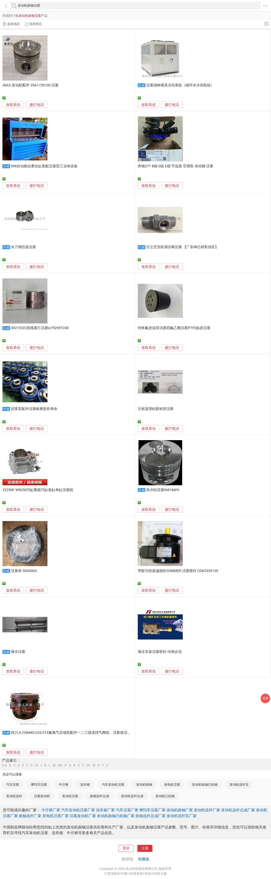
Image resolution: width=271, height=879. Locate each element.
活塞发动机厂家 (83, 816)
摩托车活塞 (39, 784)
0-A (4, 765)
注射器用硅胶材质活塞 (156, 409)
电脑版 (143, 859)
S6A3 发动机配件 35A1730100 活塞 (30, 85)
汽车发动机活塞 (113, 784)
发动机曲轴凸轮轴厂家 (116, 816)
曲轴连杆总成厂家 (151, 816)
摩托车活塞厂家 (152, 810)
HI (36, 765)
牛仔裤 (64, 784)
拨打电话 (37, 105)
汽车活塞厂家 (127, 810)
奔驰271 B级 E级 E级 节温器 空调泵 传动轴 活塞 (175, 166)
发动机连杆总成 (132, 796)
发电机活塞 (172, 784)
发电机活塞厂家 (55, 816)
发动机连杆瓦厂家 (182, 816)
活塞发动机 (42, 796)
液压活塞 (18, 652)
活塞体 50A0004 (24, 571)
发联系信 (13, 105)
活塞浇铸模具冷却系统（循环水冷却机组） (180, 85)
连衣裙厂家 (105, 810)
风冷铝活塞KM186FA (162, 490)
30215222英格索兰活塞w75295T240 (40, 328)
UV (88, 765)
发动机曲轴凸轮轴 (205, 784)
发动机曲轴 (144, 784)
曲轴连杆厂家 (30, 816)
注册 (144, 848)
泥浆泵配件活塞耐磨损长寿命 (34, 409)
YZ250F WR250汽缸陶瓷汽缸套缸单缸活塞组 (37, 490)
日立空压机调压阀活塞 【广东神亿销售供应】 (182, 247)
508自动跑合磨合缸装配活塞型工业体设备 (44, 166)
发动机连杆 (14, 796)
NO (60, 765)
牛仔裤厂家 (50, 810)
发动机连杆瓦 (239, 784)
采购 (265, 698)
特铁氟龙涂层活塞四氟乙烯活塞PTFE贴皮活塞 (174, 328)
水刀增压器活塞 (23, 247)
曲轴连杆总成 (99, 796)
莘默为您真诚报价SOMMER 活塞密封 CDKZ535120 (178, 571)
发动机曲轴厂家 (180, 810)
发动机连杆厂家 (207, 810)
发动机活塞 (70, 796)
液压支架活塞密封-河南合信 (160, 652)
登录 (126, 848)
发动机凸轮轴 (165, 796)
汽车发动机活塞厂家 (78, 810)
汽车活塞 (12, 784)
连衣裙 (85, 784)
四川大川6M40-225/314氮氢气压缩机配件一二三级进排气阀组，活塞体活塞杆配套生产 (80, 733)
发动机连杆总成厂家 (238, 810)
